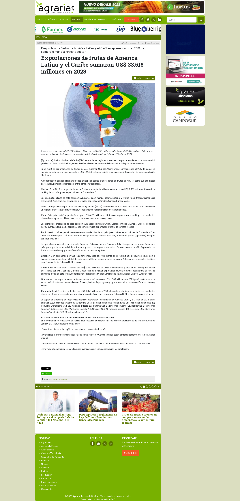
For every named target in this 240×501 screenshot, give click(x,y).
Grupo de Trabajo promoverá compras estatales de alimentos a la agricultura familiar (140, 418)
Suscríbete (131, 19)
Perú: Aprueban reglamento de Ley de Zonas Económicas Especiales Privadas (98, 417)
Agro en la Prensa (49, 446)
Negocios (45, 464)
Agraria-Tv (46, 442)
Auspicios (102, 19)
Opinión (45, 467)
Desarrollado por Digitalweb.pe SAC (98, 499)
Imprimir (149, 78)
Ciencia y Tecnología (51, 453)
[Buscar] (182, 20)
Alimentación (47, 449)
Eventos (45, 460)
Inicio (41, 19)
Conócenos (51, 19)
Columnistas (47, 489)
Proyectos (46, 478)
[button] (143, 387)
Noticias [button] (76, 19)
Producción (46, 474)
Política (41, 37)
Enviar (137, 78)
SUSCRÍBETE (130, 453)
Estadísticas (90, 19)
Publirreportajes (49, 482)
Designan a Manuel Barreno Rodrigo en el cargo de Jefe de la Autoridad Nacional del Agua (55, 418)
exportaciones (60, 379)
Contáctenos (116, 19)
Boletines (64, 19)
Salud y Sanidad (48, 485)
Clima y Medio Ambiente (52, 456)
